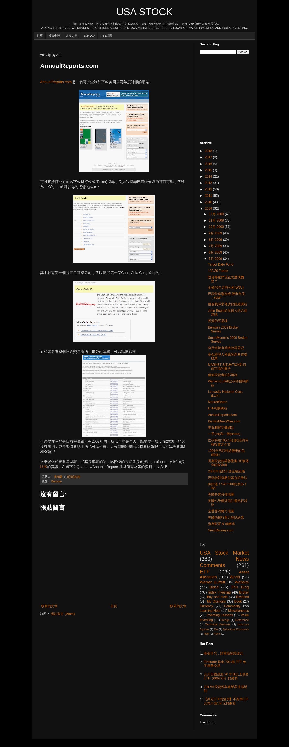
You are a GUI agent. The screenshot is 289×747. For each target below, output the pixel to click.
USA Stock (144, 11)
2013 (209, 183)
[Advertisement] (114, 44)
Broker (244, 592)
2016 (209, 164)
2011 (209, 195)
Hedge (225, 620)
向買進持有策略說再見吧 (226, 348)
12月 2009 (217, 214)
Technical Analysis (217, 624)
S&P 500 (89, 35)
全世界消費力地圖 (221, 511)
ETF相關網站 (217, 408)
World (235, 577)
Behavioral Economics (236, 629)
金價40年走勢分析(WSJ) (226, 287)
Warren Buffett (212, 582)
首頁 (40, 35)
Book (238, 601)
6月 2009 (216, 252)
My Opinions (216, 601)
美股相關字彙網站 (221, 427)
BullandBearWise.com (224, 421)
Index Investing (219, 592)
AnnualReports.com (56, 82)
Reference (242, 620)
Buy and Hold (217, 597)
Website (56, 481)
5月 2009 (216, 258)
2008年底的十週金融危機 (226, 471)
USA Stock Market (224, 553)
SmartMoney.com (220, 530)
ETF (205, 571)
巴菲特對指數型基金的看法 (227, 478)
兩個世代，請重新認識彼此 (223, 653)
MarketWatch (217, 402)
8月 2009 (216, 239)
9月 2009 (216, 233)
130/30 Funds (218, 271)
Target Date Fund (220, 264)
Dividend (242, 597)
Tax (216, 629)
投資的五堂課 (218, 321)
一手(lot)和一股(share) (224, 434)
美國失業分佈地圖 (221, 494)
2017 (209, 157)
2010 (209, 202)
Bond (214, 587)
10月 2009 (217, 227)
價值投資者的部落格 (222, 375)
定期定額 (71, 35)
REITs (217, 633)
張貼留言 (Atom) (63, 614)
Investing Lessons (220, 615)
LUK (43, 467)
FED (206, 633)
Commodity (232, 606)
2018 (209, 151)
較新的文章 (49, 606)
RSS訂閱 (106, 35)
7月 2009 (216, 246)
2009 (209, 208)
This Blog (240, 587)
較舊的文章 (178, 606)
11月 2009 (217, 220)
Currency (206, 606)
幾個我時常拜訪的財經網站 (227, 304)
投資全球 (54, 35)
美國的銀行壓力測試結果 (226, 517)
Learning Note (210, 610)
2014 (209, 176)
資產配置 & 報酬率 (221, 524)
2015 (209, 170)
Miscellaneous (238, 610)
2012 (209, 189)
